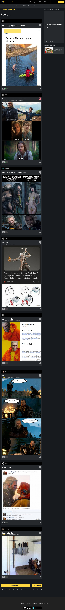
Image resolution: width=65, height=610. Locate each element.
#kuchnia (8, 534)
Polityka (24, 5)
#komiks (8, 377)
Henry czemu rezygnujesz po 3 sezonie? (15, 99)
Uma (3, 376)
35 (13, 589)
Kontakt (22, 603)
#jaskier (14, 100)
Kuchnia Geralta (7, 533)
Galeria (13, 5)
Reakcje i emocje (31, 5)
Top (46, 2)
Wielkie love (6, 467)
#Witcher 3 (18, 174)
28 (41, 589)
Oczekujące (33, 2)
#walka (8, 26)
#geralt (10, 26)
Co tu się (5, 242)
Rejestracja (60, 1)
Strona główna (4, 9)
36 (10, 589)
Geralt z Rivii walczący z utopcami (13, 25)
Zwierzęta (3, 5)
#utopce (13, 26)
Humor (8, 5)
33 (21, 589)
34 (17, 589)
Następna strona (15, 585)
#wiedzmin (8, 100)
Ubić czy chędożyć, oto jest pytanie (14, 172)
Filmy (40, 2)
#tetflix (22, 100)
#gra (8, 320)
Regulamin (34, 603)
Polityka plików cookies (43, 603)
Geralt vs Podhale (8, 319)
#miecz (18, 534)
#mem (6, 320)
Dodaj (13, 2)
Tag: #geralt (12, 9)
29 (37, 589)
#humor (8, 174)
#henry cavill (18, 100)
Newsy (38, 5)
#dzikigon (18, 320)
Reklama (28, 603)
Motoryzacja (44, 5)
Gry (2, 244)
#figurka (6, 244)
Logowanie (54, 1)
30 (33, 589)
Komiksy (3, 377)
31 (29, 589)
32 (25, 589)
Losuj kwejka (37, 585)
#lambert (18, 377)
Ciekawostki (18, 5)
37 (6, 589)
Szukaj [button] (61, 5)
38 (2, 589)
